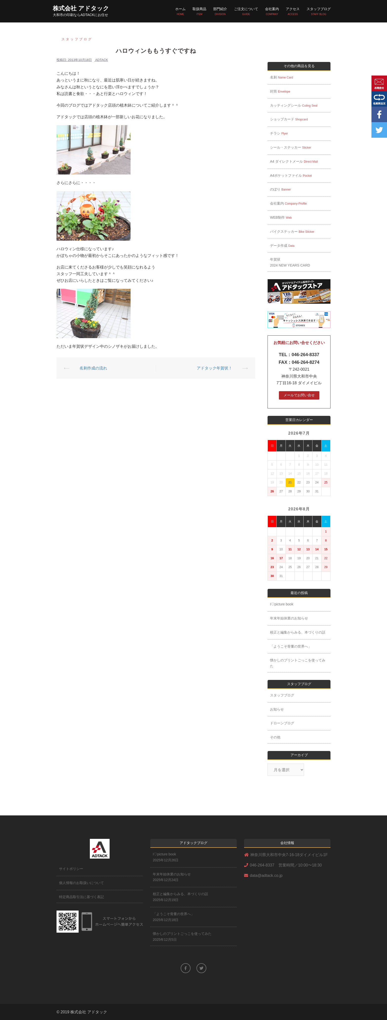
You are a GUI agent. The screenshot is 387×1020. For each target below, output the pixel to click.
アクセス (293, 11)
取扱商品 (199, 11)
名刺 (283, 77)
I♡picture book (281, 604)
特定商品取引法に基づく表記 (81, 897)
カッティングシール (293, 105)
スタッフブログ (319, 11)
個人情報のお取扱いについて (81, 883)
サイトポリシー (71, 869)
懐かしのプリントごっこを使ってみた (297, 663)
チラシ (279, 133)
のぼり (282, 189)
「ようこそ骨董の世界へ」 (290, 646)
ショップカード (289, 119)
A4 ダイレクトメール (294, 161)
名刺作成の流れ (93, 368)
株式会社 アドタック (81, 8)
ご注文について (246, 11)
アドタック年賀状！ (214, 368)
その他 (275, 737)
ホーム (180, 11)
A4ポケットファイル (291, 175)
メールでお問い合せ (299, 395)
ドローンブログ (282, 723)
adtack (101, 60)
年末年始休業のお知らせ (289, 618)
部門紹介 (220, 11)
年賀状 (290, 262)
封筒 (282, 91)
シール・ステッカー (290, 147)
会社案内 (272, 11)
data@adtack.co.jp (266, 875)
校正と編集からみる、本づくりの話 (297, 632)
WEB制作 (282, 217)
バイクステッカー (292, 231)
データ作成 (282, 246)
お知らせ (277, 709)
